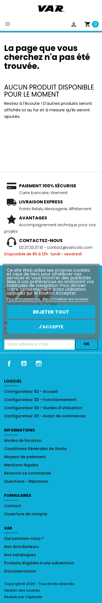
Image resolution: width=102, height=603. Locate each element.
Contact (12, 506)
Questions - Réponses (26, 481)
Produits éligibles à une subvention (39, 563)
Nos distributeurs (21, 546)
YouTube (24, 363)
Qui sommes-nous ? (24, 538)
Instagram (39, 363)
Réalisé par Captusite (23, 596)
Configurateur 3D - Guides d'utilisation (43, 408)
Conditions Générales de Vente (35, 448)
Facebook (9, 363)
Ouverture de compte (25, 514)
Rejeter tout (51, 311)
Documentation (20, 571)
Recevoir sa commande (27, 473)
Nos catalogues (20, 555)
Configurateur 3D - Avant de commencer (45, 416)
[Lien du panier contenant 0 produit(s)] (91, 24)
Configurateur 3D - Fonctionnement (40, 399)
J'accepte (51, 326)
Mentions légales (21, 465)
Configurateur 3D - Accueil (31, 391)
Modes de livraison (23, 440)
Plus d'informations (24, 298)
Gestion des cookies (22, 590)
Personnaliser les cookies (65, 298)
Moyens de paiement (25, 457)
